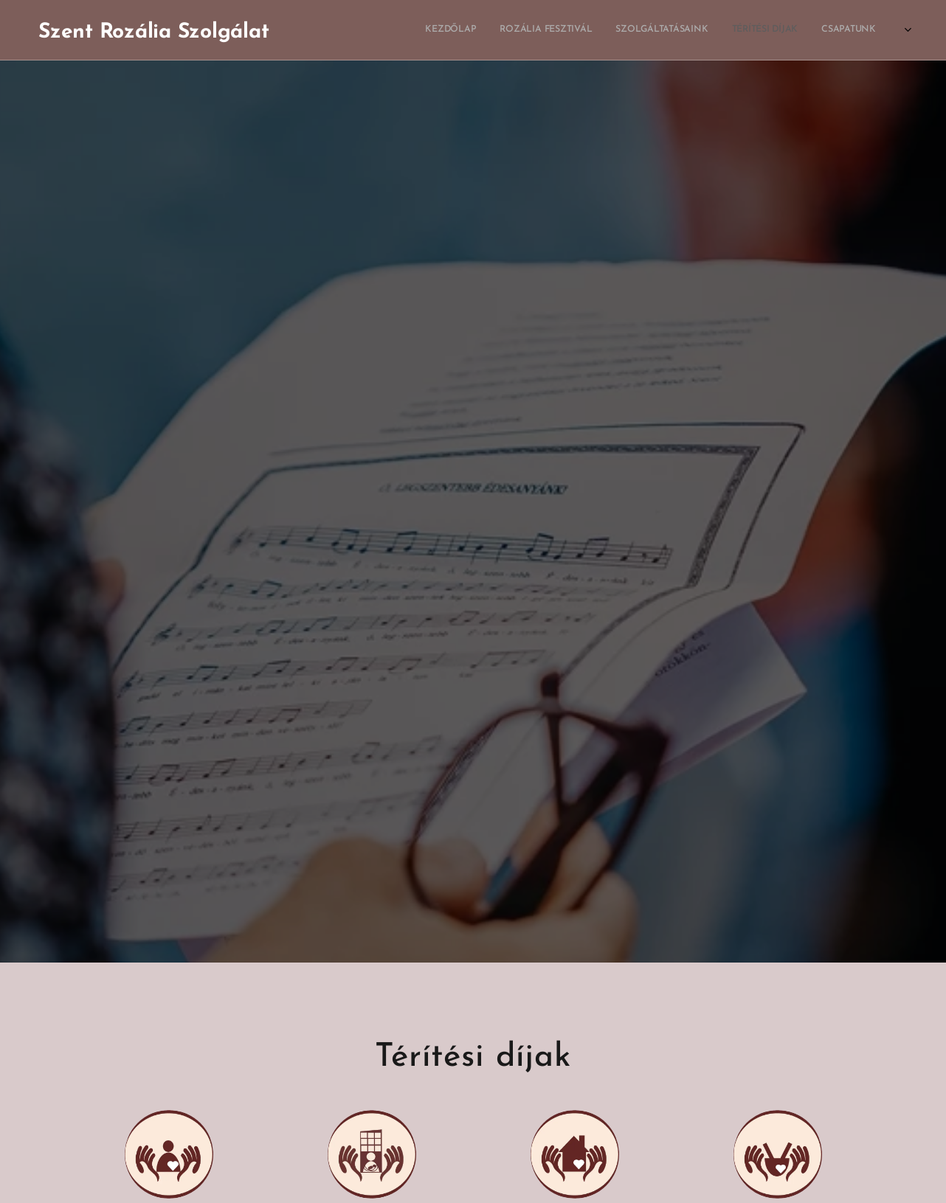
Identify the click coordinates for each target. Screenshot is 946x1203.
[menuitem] (677, 30)
